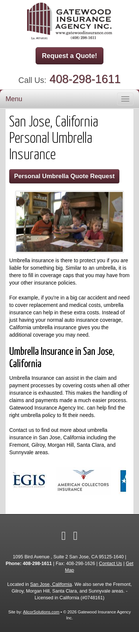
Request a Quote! (69, 56)
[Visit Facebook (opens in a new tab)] (64, 535)
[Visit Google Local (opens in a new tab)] (76, 535)
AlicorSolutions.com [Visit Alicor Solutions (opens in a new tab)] (41, 612)
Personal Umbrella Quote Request (64, 176)
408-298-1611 (85, 79)
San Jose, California (51, 584)
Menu (14, 99)
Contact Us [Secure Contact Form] (110, 563)
